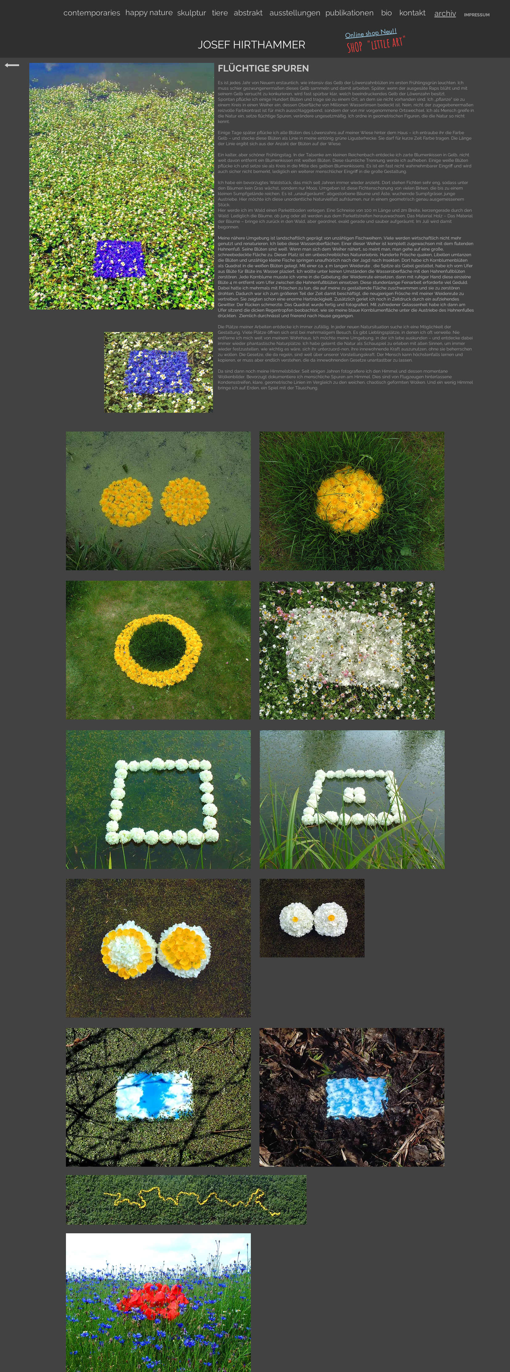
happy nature (149, 12)
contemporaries (91, 12)
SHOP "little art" (375, 44)
